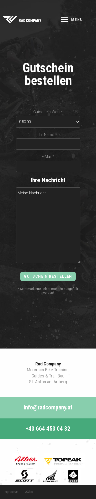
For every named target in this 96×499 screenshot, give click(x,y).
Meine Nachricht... (48, 225)
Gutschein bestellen (48, 276)
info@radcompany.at (48, 407)
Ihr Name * (48, 135)
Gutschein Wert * (48, 112)
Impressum (11, 492)
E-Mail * (48, 157)
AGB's (29, 492)
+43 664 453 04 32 (48, 428)
